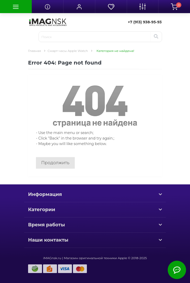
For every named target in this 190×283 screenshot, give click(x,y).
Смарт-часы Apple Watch (68, 51)
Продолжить (55, 162)
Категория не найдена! (115, 51)
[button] (79, 6)
